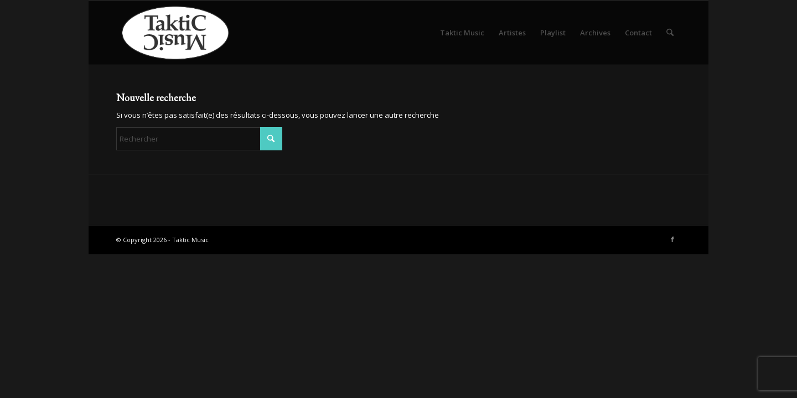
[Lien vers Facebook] (672, 239)
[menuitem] (462, 33)
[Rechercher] (670, 33)
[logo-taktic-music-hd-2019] (186, 33)
